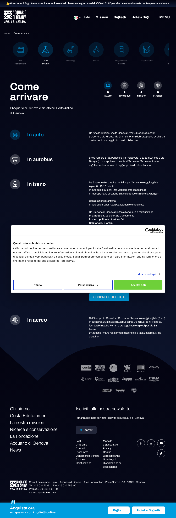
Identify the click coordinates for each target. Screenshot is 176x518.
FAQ (78, 441)
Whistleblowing (111, 455)
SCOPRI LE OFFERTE (109, 297)
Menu (162, 17)
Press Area (82, 452)
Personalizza (88, 284)
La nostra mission (27, 422)
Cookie (107, 452)
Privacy (107, 448)
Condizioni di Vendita (87, 455)
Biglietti (120, 17)
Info (87, 17)
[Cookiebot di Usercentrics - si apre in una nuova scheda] (148, 230)
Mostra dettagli (147, 273)
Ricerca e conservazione (34, 429)
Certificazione (83, 463)
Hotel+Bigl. (140, 17)
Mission (102, 17)
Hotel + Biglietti (148, 510)
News (15, 450)
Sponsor (81, 459)
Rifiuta (38, 284)
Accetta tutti (138, 284)
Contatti (80, 448)
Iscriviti (86, 430)
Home (7, 33)
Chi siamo (20, 408)
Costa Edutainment (29, 415)
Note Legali (109, 459)
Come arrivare (21, 33)
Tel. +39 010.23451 (40, 485)
